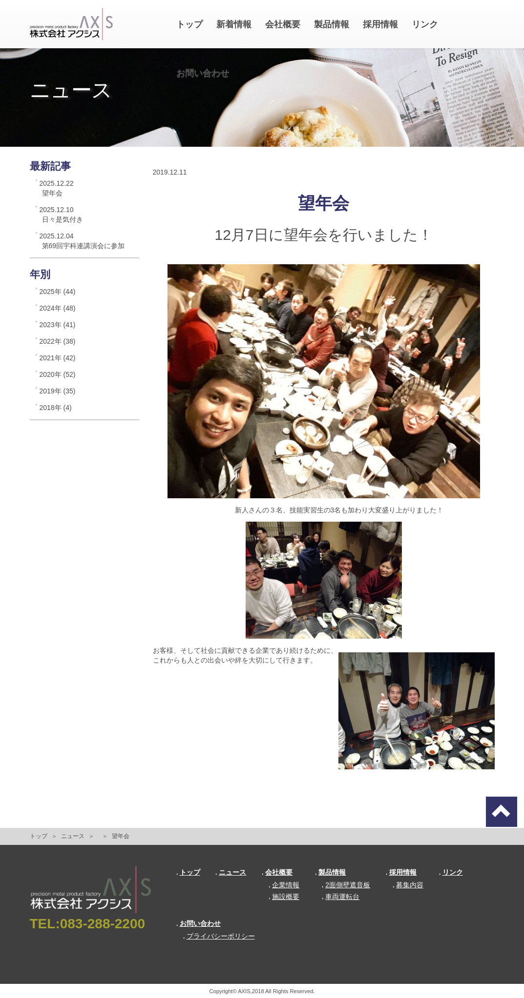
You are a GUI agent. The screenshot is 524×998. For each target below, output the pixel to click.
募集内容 (408, 885)
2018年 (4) (56, 407)
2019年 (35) (58, 391)
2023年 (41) (58, 325)
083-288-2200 (102, 923)
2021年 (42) (58, 358)
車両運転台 (340, 896)
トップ (189, 24)
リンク (425, 24)
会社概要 (282, 24)
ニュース (72, 836)
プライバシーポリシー (219, 936)
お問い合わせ (202, 73)
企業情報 (284, 885)
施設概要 (284, 896)
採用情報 (380, 24)
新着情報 (234, 24)
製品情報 (331, 24)
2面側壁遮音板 (346, 885)
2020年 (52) (58, 374)
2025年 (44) (58, 291)
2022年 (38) (58, 341)
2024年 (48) (58, 308)
